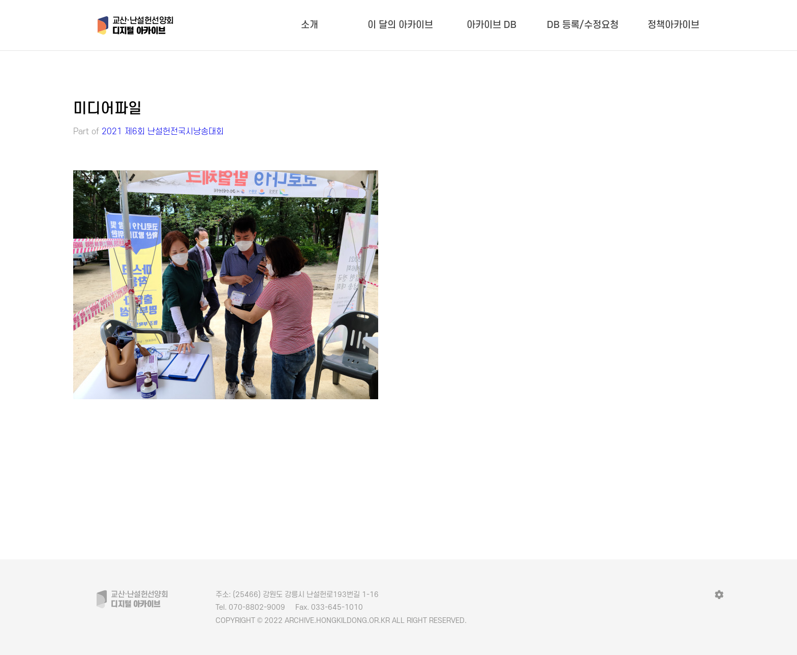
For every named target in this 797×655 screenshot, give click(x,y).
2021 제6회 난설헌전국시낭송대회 (163, 131)
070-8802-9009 (250, 607)
